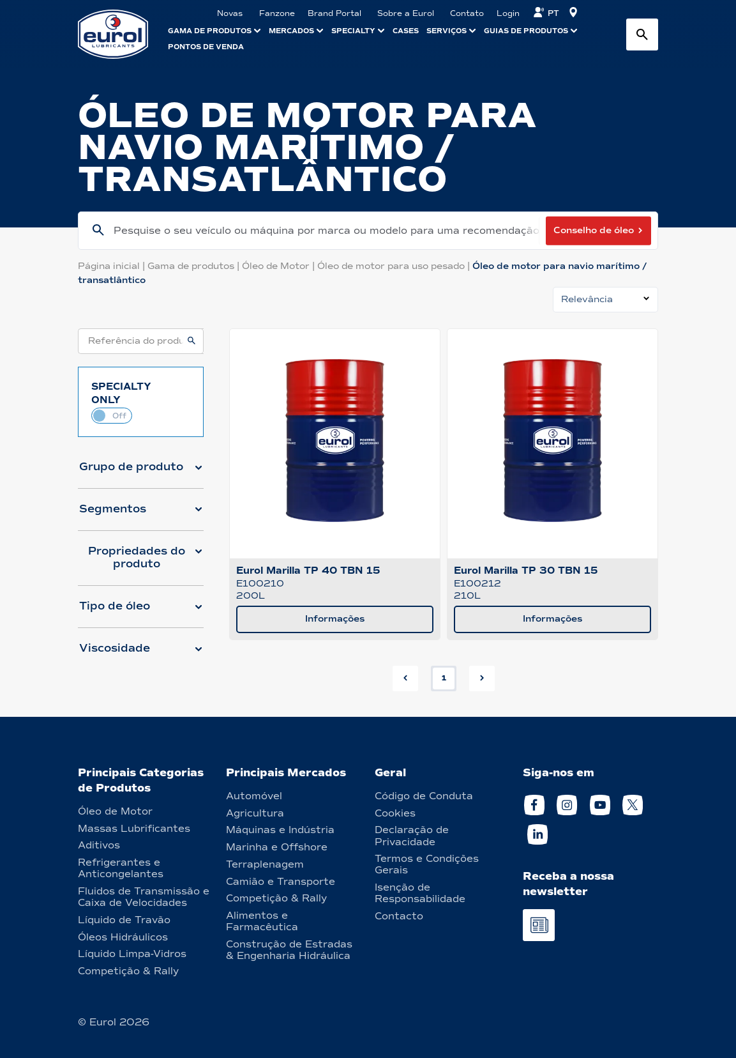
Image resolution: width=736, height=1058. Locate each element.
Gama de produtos (194, 266)
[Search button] (642, 34)
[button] (141, 472)
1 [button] (444, 677)
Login (508, 13)
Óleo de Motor (279, 266)
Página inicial (112, 266)
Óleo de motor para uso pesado (394, 266)
